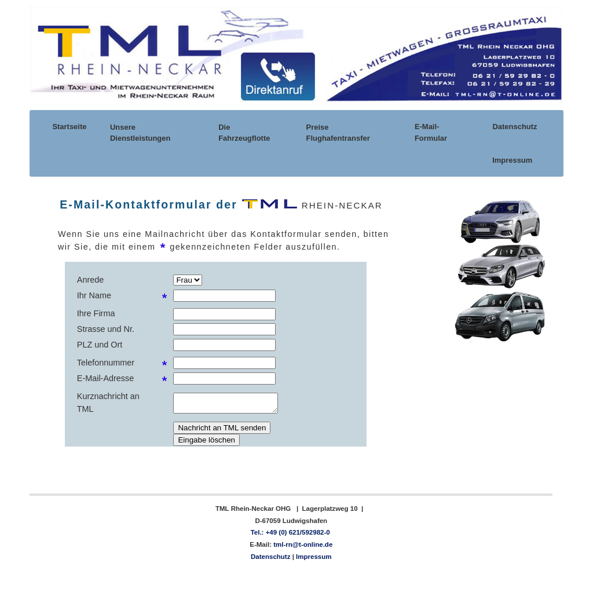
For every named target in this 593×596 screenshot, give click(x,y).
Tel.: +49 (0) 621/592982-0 (290, 532)
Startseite (68, 126)
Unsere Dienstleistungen (140, 132)
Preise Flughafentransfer (338, 132)
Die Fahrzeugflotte (244, 132)
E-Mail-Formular (431, 132)
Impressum (511, 160)
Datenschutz (514, 126)
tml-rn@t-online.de (302, 544)
